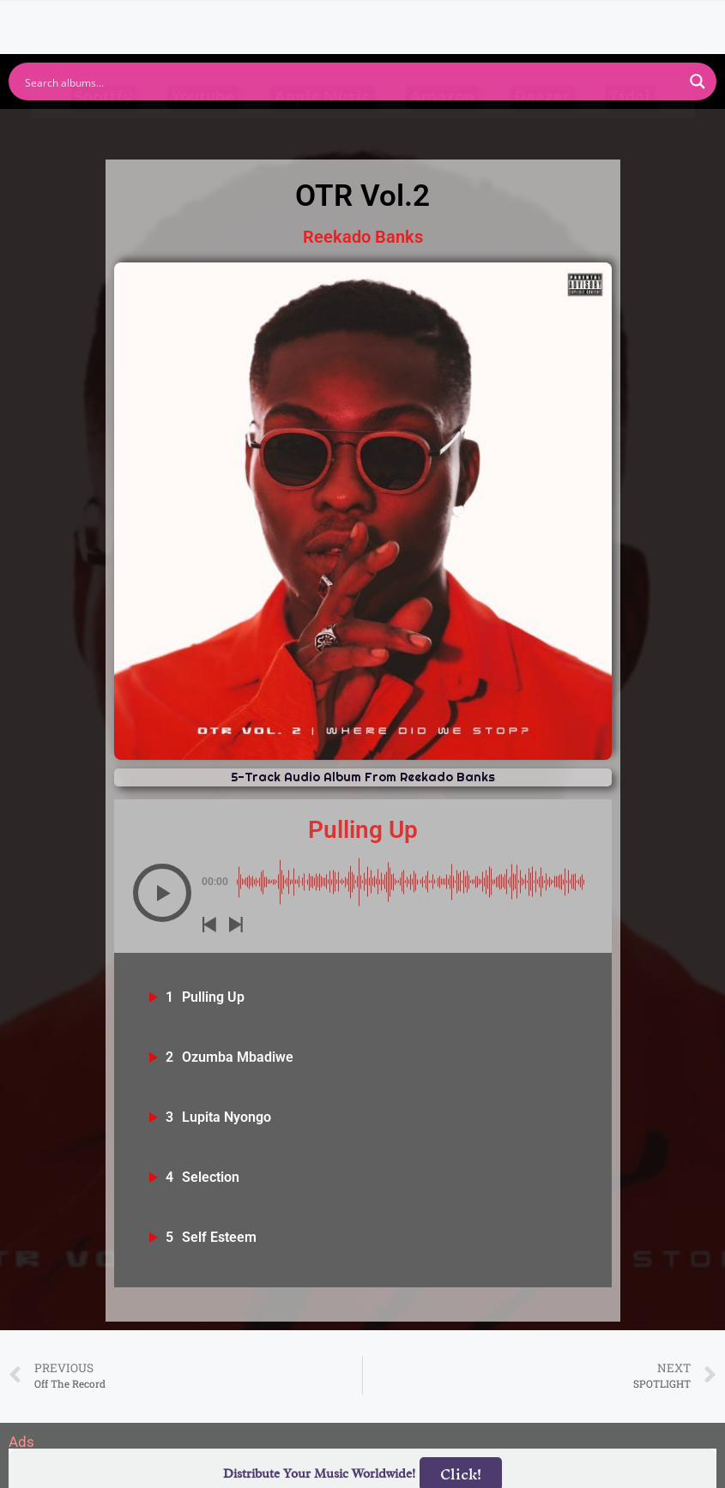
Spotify (103, 130)
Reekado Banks (363, 236)
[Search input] (351, 81)
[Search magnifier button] (698, 81)
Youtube (203, 130)
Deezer (542, 130)
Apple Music (322, 130)
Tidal (629, 130)
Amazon (442, 130)
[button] (162, 893)
